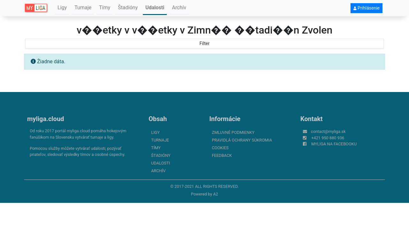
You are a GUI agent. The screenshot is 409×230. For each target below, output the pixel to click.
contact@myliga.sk (328, 131)
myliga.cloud (45, 119)
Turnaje (82, 7)
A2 (215, 194)
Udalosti (154, 7)
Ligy (62, 7)
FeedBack (222, 155)
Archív (179, 7)
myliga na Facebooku (334, 144)
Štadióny (128, 7)
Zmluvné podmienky (233, 132)
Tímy (104, 7)
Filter (204, 43)
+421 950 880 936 (327, 137)
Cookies (220, 147)
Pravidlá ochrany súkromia (242, 140)
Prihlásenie (366, 8)
